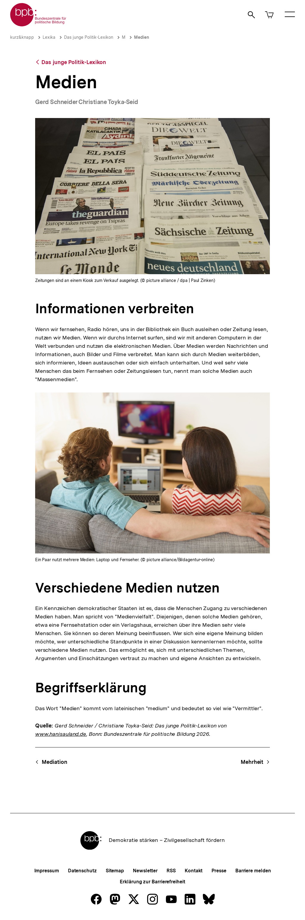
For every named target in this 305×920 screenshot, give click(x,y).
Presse (218, 871)
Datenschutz (82, 871)
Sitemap (115, 871)
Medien (141, 37)
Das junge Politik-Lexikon (88, 37)
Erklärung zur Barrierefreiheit (152, 882)
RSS (171, 871)
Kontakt (194, 871)
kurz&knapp (22, 37)
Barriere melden (253, 871)
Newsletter (145, 871)
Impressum (46, 871)
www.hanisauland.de (60, 734)
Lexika (49, 37)
